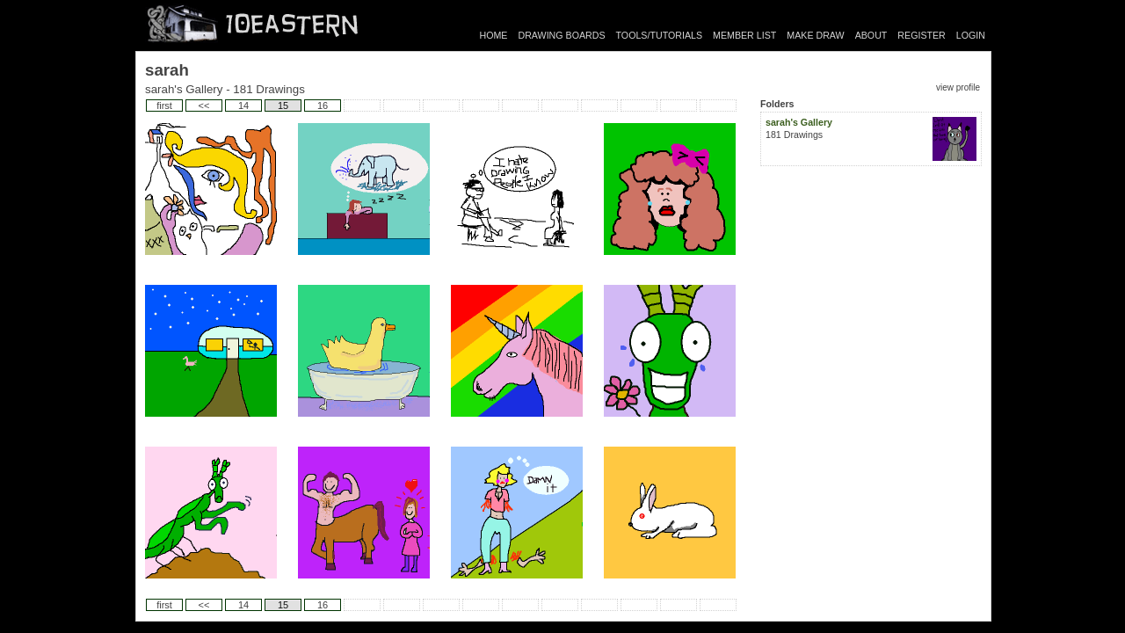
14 (243, 105)
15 (283, 105)
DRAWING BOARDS (561, 35)
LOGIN (970, 35)
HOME (494, 35)
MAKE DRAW (815, 35)
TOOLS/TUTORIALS (659, 35)
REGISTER (921, 35)
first (164, 105)
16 (322, 105)
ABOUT (871, 35)
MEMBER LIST (744, 35)
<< (204, 105)
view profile (958, 87)
